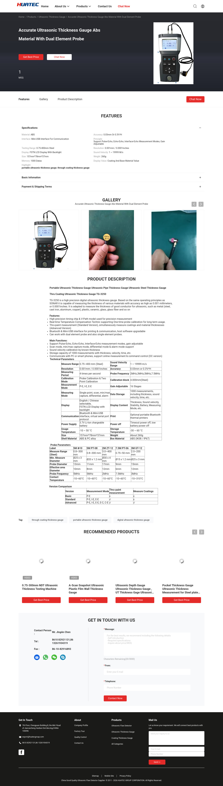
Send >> (157, 762)
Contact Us (78, 743)
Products (31, 17)
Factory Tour (79, 731)
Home (21, 17)
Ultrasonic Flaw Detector (122, 726)
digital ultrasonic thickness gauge (133, 520)
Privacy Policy (125, 776)
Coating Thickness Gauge (122, 738)
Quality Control (80, 737)
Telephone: (110, 681)
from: (108, 665)
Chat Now (59, 57)
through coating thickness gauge (47, 520)
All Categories (117, 744)
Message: (109, 629)
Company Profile (81, 725)
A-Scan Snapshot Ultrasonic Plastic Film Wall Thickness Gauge (86, 589)
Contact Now (115, 698)
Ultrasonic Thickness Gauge (52, 17)
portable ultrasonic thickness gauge (90, 520)
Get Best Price (31, 57)
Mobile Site (109, 776)
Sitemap (95, 776)
